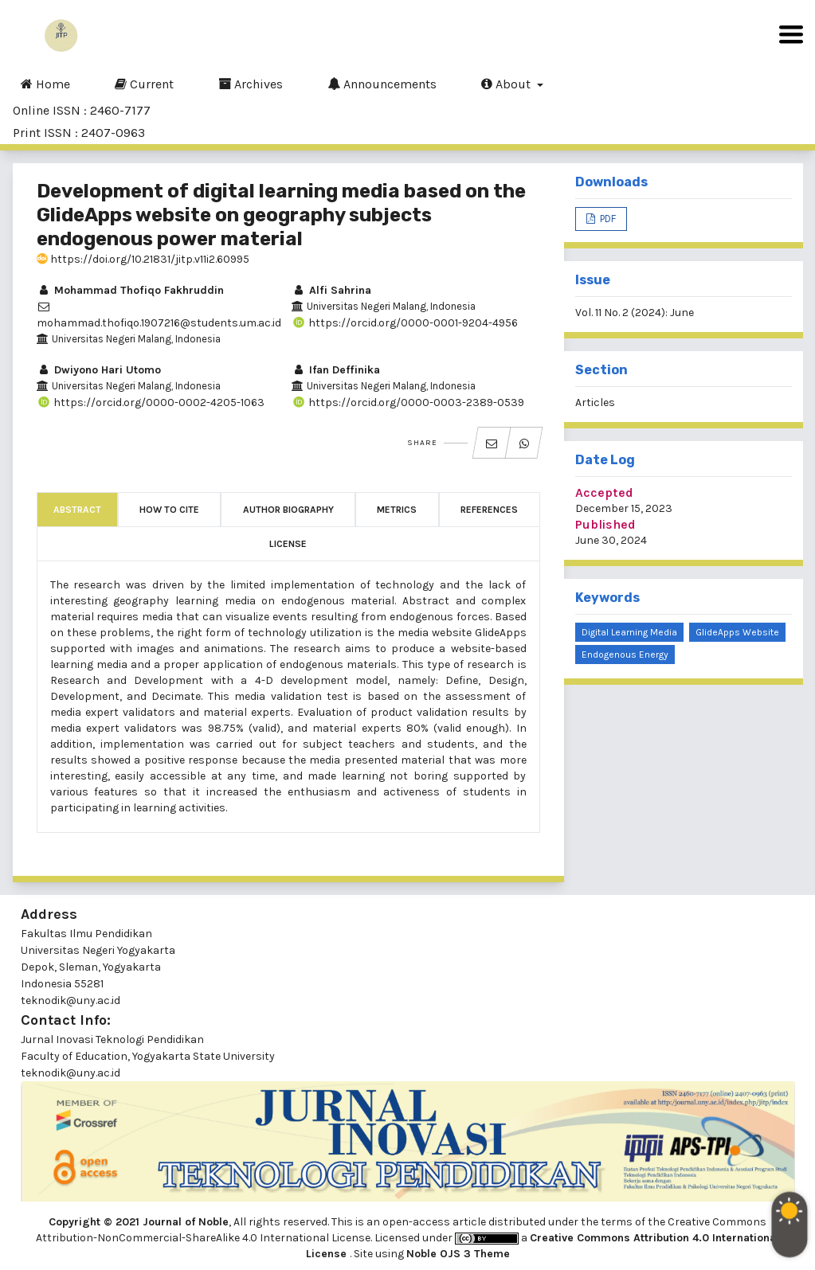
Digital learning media (629, 632)
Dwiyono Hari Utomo (99, 370)
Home (45, 83)
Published (605, 524)
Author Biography (288, 509)
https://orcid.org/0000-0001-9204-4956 (405, 323)
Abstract (77, 509)
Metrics (397, 509)
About (507, 83)
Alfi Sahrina (331, 290)
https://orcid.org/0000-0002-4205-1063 (150, 402)
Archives (250, 83)
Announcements (382, 83)
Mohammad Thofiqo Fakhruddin (130, 290)
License (288, 543)
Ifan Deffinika (336, 370)
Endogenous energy (625, 654)
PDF (607, 219)
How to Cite (169, 509)
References (489, 509)
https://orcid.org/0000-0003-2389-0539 (408, 402)
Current (144, 83)
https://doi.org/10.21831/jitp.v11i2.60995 (143, 259)
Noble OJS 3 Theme (458, 1253)
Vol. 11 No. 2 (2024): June (634, 312)
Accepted (604, 492)
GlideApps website (737, 632)
